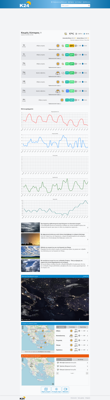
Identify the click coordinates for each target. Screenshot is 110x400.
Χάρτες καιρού (46, 390)
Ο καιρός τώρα (56, 390)
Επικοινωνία (74, 398)
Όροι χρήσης (81, 398)
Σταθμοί (78, 2)
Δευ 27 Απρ (64, 359)
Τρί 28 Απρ (61, 327)
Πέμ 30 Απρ (83, 327)
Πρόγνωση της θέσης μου (59, 2)
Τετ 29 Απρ (72, 327)
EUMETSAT (85, 276)
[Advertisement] (55, 19)
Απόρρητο (87, 398)
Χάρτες (71, 2)
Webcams (86, 2)
